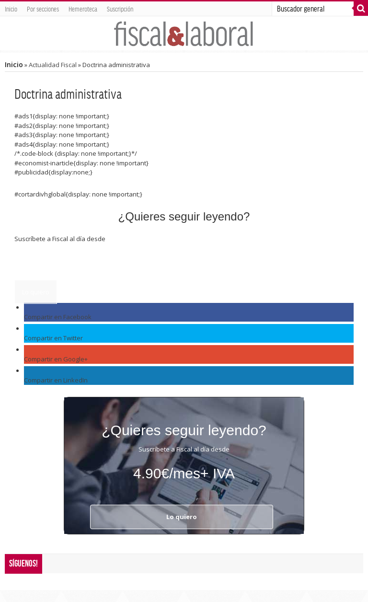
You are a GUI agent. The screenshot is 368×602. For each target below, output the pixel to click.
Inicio (11, 8)
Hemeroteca (83, 8)
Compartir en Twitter (53, 338)
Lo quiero (35, 292)
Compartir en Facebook (58, 317)
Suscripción (120, 8)
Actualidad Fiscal (53, 64)
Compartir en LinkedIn (56, 380)
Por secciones (43, 8)
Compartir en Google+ (56, 359)
